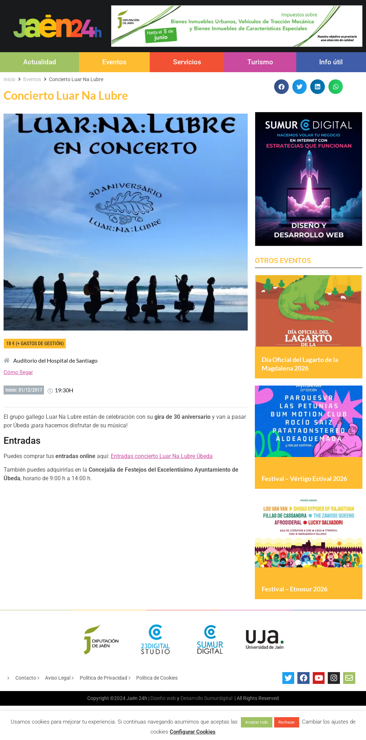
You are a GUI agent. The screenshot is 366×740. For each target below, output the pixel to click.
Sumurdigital (218, 710)
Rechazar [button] (286, 722)
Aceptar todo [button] (256, 722)
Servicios (187, 62)
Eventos (114, 62)
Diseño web (163, 710)
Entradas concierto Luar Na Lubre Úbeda (162, 456)
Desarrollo (191, 710)
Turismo (260, 62)
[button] (281, 86)
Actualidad (39, 62)
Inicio (9, 79)
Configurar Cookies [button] (193, 732)
